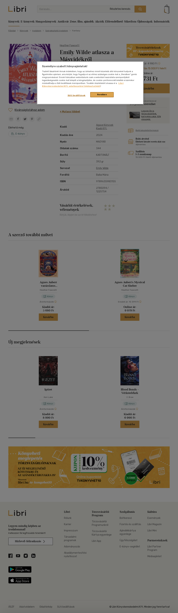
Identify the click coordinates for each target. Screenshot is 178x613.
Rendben (102, 94)
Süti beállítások (77, 95)
